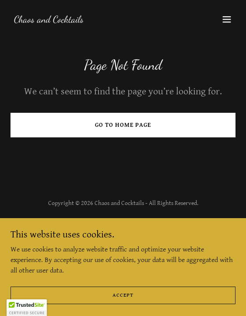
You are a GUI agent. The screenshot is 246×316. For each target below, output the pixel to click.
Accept (123, 295)
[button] (226, 19)
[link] (49, 20)
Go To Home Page (123, 125)
